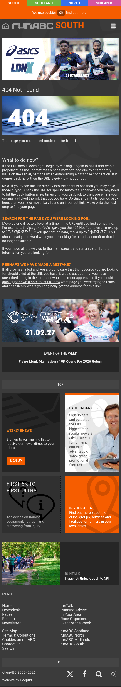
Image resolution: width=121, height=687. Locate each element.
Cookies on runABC (18, 641)
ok (61, 13)
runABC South (72, 645)
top (60, 386)
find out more (76, 12)
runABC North (72, 636)
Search (8, 650)
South (13, 3)
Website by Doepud (17, 681)
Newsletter (11, 624)
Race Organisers (74, 620)
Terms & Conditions (18, 636)
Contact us (11, 645)
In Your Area (70, 616)
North (74, 3)
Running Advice (73, 611)
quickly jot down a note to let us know (31, 283)
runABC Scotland (74, 632)
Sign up (16, 462)
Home (7, 607)
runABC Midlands (75, 641)
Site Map (9, 632)
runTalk (66, 607)
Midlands (104, 3)
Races (7, 616)
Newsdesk (11, 611)
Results (8, 620)
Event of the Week (75, 624)
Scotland (44, 3)
